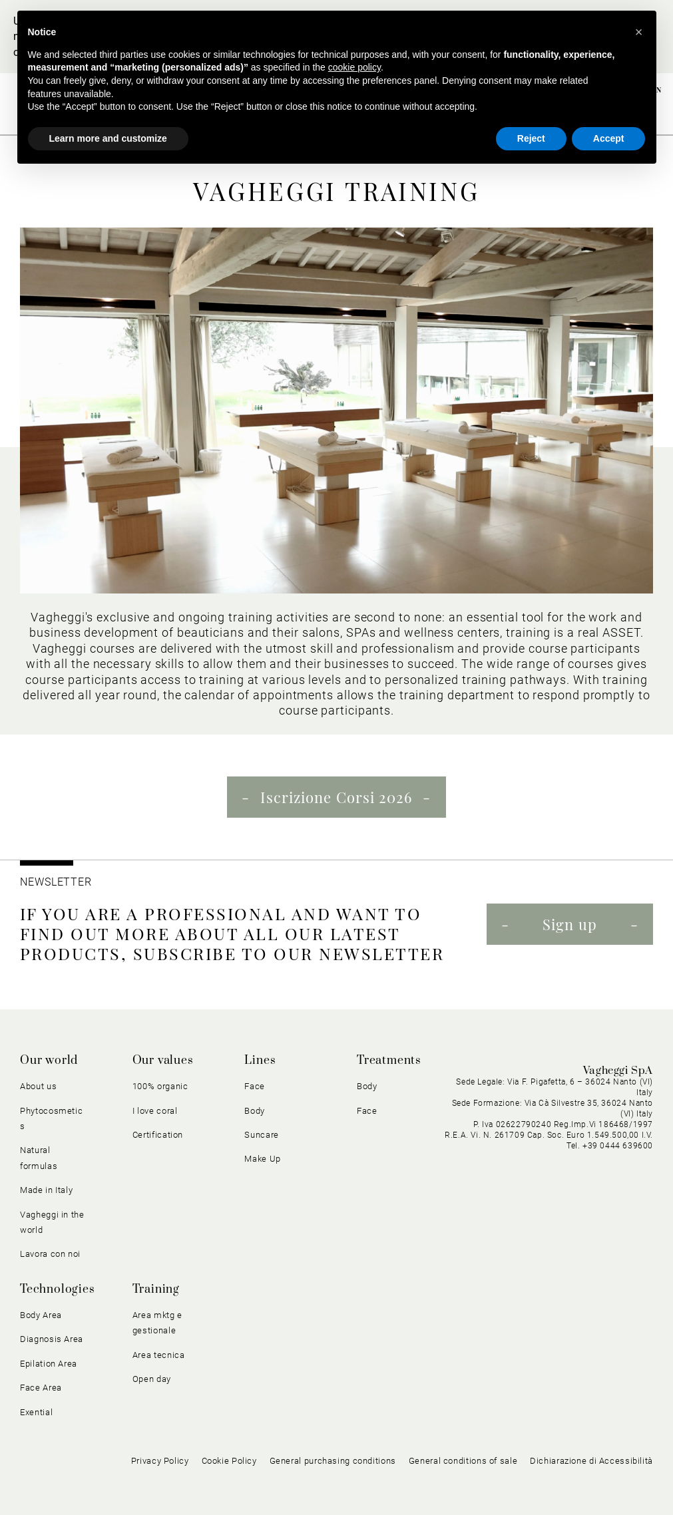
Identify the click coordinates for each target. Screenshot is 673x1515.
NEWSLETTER (56, 882)
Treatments (389, 1060)
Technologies (57, 1289)
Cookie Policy (229, 1461)
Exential (36, 1412)
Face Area (41, 1388)
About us (38, 1086)
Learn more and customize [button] (108, 138)
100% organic (160, 1086)
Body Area (41, 1315)
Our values (163, 1060)
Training (156, 1289)
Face (254, 1086)
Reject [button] (531, 138)
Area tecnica (158, 1355)
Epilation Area (48, 1364)
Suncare (261, 1135)
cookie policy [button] (354, 67)
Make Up (262, 1159)
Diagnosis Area (51, 1339)
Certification (157, 1135)
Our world (49, 1060)
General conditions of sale (463, 1461)
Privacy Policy (160, 1461)
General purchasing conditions (333, 1461)
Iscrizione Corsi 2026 (336, 797)
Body (254, 1111)
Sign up (570, 924)
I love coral (155, 1111)
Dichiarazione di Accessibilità (591, 1461)
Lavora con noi (50, 1254)
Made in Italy (46, 1190)
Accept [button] (608, 138)
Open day (151, 1379)
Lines (260, 1060)
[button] (639, 32)
